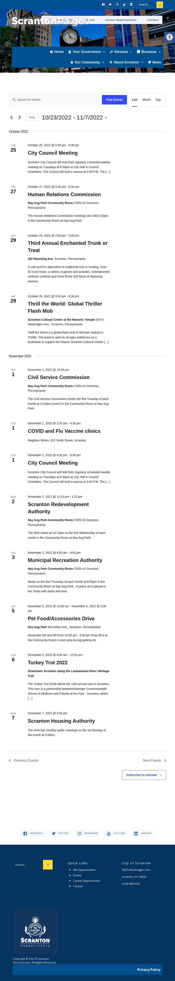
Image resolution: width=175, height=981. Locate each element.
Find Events (114, 99)
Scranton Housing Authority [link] (61, 721)
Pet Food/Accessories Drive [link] (61, 618)
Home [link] (59, 58)
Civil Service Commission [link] (59, 377)
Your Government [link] (89, 58)
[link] (169, 37)
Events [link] (77, 875)
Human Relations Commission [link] (64, 194)
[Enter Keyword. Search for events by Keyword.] (55, 100)
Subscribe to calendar (141, 775)
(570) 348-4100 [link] (131, 884)
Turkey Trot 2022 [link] (48, 662)
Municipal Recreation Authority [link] (65, 560)
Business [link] (151, 58)
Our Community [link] (90, 69)
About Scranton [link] (129, 69)
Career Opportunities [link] (126, 19)
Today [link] (32, 117)
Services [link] (123, 58)
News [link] (156, 69)
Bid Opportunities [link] (84, 870)
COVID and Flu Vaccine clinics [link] (64, 431)
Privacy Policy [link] (148, 967)
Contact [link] (153, 19)
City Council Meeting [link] (53, 153)
